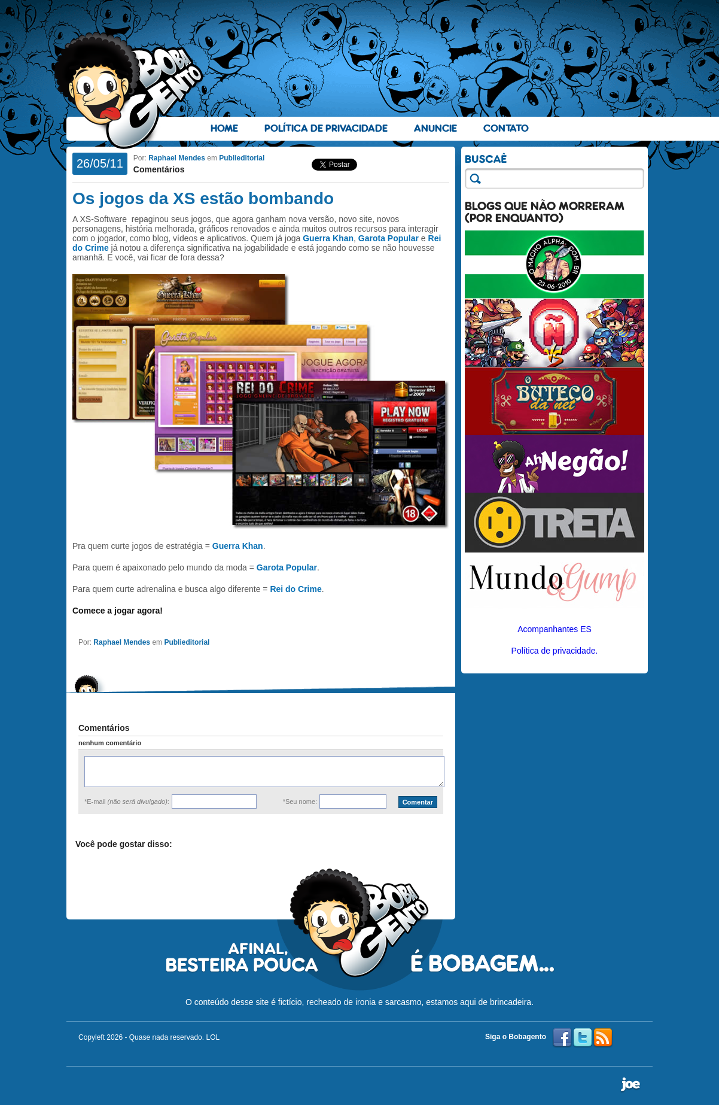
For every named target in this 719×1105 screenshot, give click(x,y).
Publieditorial (241, 158)
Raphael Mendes (176, 158)
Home (224, 128)
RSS (603, 1038)
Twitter (582, 1038)
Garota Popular (388, 238)
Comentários (159, 169)
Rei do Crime (295, 589)
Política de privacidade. (554, 650)
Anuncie (435, 128)
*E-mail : (126, 801)
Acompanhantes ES (554, 629)
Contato (506, 128)
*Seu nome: (300, 801)
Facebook (562, 1038)
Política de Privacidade (326, 128)
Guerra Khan (328, 238)
